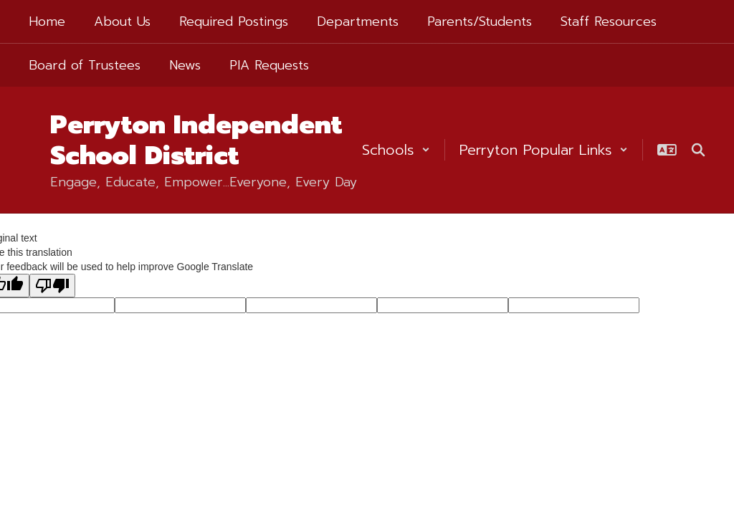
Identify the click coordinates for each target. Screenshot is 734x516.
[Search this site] (698, 150)
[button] (396, 150)
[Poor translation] (52, 285)
